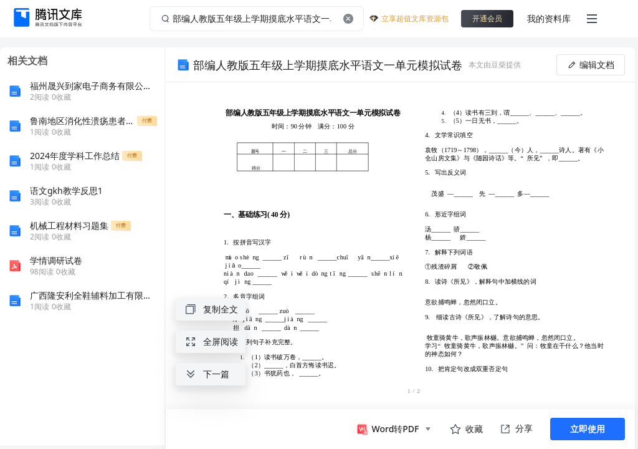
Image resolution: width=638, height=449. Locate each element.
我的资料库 (549, 18)
